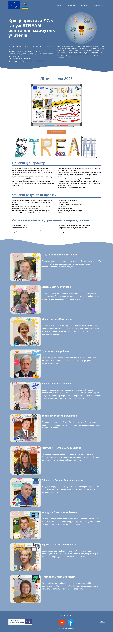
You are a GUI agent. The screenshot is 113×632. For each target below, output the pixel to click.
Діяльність (71, 5)
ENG (102, 621)
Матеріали (84, 5)
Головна (58, 5)
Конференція (98, 5)
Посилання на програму (56, 131)
